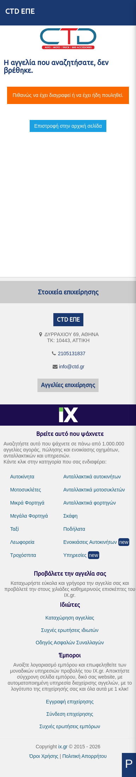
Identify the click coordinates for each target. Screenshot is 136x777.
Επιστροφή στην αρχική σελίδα (68, 126)
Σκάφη (70, 516)
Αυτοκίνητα (22, 476)
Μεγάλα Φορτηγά (29, 516)
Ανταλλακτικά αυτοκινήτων (92, 476)
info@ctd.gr (71, 366)
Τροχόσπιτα (23, 555)
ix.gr (62, 746)
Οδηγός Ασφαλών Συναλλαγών (70, 642)
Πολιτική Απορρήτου (84, 756)
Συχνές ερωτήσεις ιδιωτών (69, 630)
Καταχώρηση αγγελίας (70, 618)
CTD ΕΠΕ (20, 11)
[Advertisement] (66, 198)
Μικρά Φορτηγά (27, 503)
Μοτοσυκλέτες (25, 490)
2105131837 (71, 353)
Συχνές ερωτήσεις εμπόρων (69, 726)
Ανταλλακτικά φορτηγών (89, 503)
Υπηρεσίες (75, 555)
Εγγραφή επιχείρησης (70, 701)
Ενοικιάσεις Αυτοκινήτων (90, 542)
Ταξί (14, 529)
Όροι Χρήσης (43, 756)
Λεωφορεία (22, 542)
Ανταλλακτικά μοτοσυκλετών (94, 490)
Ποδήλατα (74, 529)
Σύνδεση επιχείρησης (69, 714)
